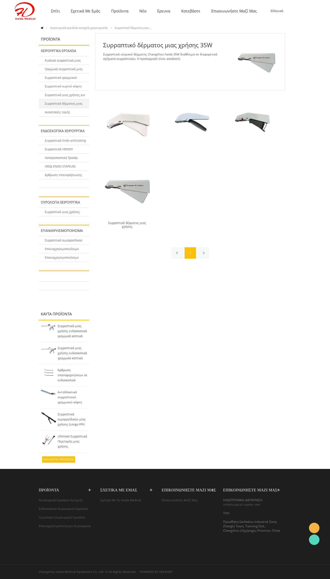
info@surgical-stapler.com (241, 505)
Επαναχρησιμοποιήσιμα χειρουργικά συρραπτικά (61, 232)
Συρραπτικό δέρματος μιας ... (133, 28)
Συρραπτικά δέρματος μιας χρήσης (127, 225)
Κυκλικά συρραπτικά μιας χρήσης (63, 61)
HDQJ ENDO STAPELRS (60, 166)
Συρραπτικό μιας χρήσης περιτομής (62, 213)
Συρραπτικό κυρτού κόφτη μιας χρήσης (63, 87)
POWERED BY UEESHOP (156, 572)
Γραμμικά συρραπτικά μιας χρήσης (64, 70)
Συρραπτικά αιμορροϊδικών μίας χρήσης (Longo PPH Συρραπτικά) (72, 419)
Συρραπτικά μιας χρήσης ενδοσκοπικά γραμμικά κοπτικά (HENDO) (72, 353)
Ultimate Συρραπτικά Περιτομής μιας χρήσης (72, 441)
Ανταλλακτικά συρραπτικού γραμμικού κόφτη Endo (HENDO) (70, 397)
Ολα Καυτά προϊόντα (58, 459)
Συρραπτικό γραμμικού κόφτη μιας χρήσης (61, 79)
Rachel (314, 539)
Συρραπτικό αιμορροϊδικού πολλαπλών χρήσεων (63, 241)
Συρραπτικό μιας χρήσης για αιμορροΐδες (65, 96)
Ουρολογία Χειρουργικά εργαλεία (59, 204)
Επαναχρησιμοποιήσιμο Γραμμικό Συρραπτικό (62, 258)
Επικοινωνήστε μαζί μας (180, 500)
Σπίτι (42, 28)
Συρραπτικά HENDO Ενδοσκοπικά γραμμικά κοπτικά (61, 150)
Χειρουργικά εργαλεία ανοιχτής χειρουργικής (79, 28)
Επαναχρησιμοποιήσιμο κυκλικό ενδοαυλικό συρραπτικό (62, 250)
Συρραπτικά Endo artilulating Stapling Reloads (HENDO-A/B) (65, 141)
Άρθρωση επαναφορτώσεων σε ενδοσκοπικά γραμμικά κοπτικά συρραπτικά (72, 375)
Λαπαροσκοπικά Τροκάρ (61, 158)
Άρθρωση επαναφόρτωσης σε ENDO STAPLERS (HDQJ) (63, 176)
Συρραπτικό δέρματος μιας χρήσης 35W (63, 104)
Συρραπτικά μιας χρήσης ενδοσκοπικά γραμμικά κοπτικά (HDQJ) (72, 331)
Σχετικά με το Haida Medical (120, 500)
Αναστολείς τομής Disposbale (57, 113)
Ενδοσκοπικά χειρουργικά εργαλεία (62, 132)
